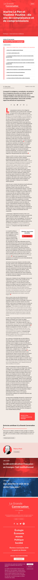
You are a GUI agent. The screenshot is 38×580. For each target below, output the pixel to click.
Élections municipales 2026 (19, 548)
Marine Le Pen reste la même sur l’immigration (14, 75)
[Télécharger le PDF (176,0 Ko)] (27, 105)
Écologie (19, 530)
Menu (32, 3)
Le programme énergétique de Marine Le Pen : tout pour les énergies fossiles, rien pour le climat (20, 56)
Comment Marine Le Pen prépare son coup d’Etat (15, 66)
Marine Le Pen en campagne (13, 41)
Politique (5, 34)
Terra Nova (21, 510)
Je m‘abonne (27, 236)
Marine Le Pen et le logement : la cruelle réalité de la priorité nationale (18, 69)
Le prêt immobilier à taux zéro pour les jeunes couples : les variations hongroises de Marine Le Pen (20, 63)
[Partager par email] (23, 105)
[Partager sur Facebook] (11, 105)
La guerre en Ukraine (19, 550)
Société (19, 543)
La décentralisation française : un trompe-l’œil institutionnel (18, 467)
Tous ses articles (16, 451)
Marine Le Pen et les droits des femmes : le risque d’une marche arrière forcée (20, 59)
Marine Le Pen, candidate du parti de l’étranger (14, 50)
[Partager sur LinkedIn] (14, 105)
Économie (19, 533)
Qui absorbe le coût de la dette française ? (16, 487)
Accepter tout (30, 564)
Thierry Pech (7, 86)
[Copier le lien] (20, 105)
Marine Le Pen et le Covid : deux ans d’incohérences (15, 72)
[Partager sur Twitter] (17, 105)
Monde (19, 536)
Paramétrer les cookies (30, 568)
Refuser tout (30, 566)
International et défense (17, 34)
